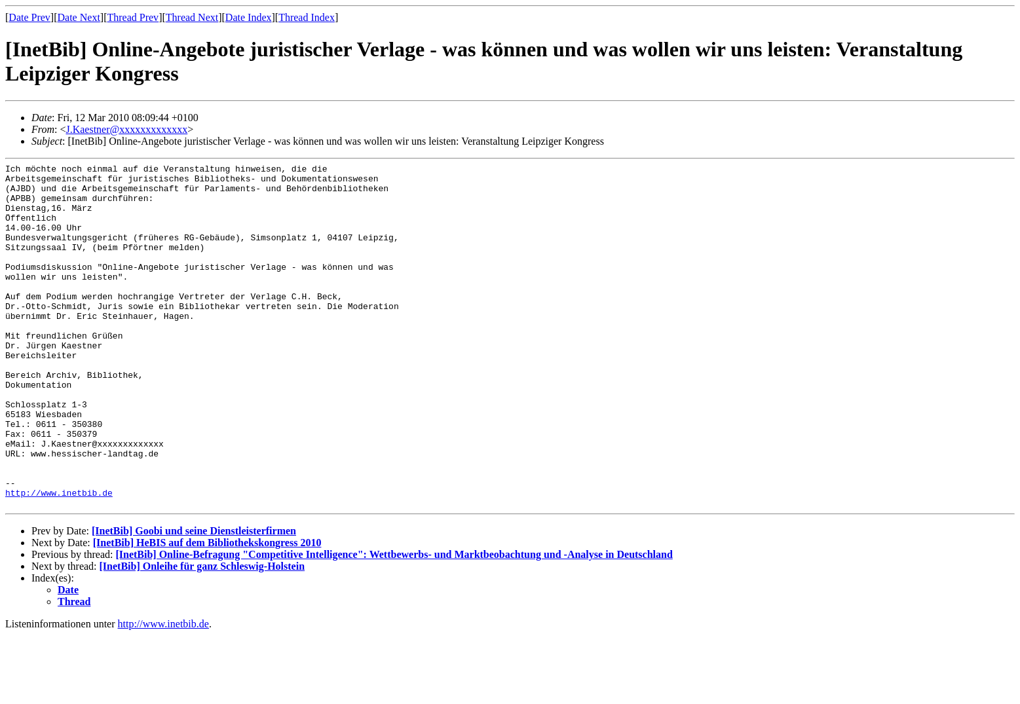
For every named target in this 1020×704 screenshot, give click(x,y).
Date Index (248, 17)
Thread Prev (133, 17)
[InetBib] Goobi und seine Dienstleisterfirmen (194, 599)
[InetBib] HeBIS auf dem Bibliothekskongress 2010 (207, 611)
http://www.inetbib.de (59, 559)
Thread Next (192, 17)
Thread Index (306, 17)
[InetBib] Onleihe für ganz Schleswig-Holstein (202, 634)
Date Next (79, 17)
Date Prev (29, 17)
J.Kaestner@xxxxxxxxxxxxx (126, 129)
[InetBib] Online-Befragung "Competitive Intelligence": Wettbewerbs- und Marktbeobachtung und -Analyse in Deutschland (393, 623)
